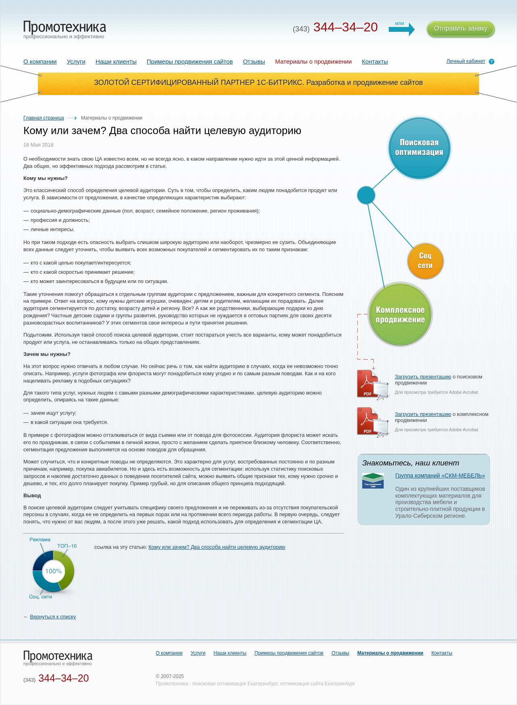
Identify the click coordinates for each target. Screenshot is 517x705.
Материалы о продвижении (390, 653)
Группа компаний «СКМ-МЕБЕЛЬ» (440, 475)
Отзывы (254, 61)
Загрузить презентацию (423, 377)
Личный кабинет (465, 61)
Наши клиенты (116, 61)
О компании (40, 61)
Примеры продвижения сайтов (190, 61)
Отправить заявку (461, 29)
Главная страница (43, 118)
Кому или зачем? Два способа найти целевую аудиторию (216, 547)
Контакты (375, 61)
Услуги (76, 61)
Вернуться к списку (53, 617)
